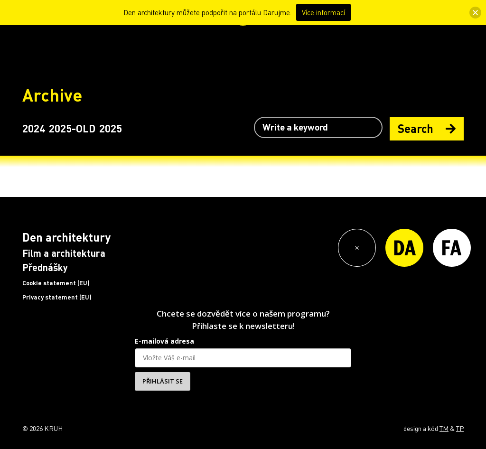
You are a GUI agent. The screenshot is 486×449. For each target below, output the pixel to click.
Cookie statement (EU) (56, 283)
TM (444, 428)
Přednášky (45, 267)
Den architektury (66, 237)
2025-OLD (72, 128)
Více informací (323, 12)
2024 (33, 128)
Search (427, 128)
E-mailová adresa (164, 341)
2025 (110, 128)
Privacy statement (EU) (57, 297)
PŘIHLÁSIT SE (162, 381)
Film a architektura (63, 253)
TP (460, 428)
